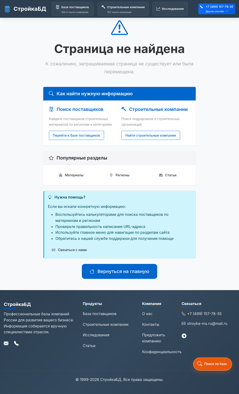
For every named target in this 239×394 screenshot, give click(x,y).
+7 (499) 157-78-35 (219, 6)
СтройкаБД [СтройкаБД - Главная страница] (25, 8)
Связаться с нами (69, 250)
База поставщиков (99, 313)
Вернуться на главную (119, 271)
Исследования (96, 335)
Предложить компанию (153, 338)
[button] (212, 364)
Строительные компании (105, 324)
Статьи (168, 175)
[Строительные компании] (123, 9)
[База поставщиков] (73, 9)
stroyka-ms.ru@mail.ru (205, 324)
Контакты (150, 324)
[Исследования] (170, 9)
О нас (147, 313)
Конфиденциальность (162, 351)
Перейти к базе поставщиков (76, 135)
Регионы (119, 175)
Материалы (71, 175)
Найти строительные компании (150, 135)
